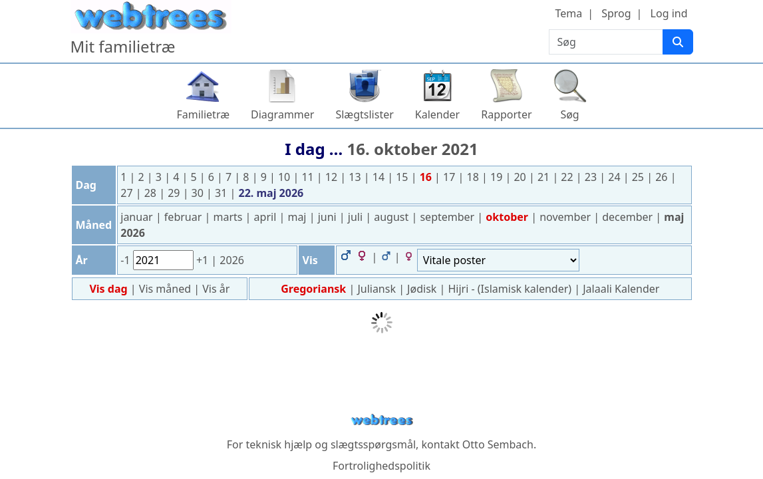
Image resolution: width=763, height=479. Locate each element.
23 (592, 177)
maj (298, 217)
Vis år (215, 288)
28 (151, 193)
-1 (126, 260)
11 (308, 177)
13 (356, 177)
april (266, 217)
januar (138, 217)
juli (356, 217)
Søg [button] (569, 114)
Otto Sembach (498, 444)
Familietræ (202, 114)
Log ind (669, 13)
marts (229, 217)
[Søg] (678, 42)
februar (184, 217)
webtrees (382, 420)
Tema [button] (568, 13)
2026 (232, 260)
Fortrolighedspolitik (381, 465)
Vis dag (109, 288)
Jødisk (421, 288)
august (392, 217)
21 (544, 177)
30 (199, 193)
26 (662, 177)
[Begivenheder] (498, 260)
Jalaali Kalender (621, 288)
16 (427, 177)
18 (474, 177)
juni (328, 217)
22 (568, 177)
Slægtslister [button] (364, 114)
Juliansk (376, 288)
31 (222, 193)
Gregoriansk (313, 288)
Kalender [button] (437, 114)
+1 (203, 260)
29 (175, 193)
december (628, 217)
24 (615, 177)
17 (450, 177)
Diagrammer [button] (282, 114)
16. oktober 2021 (412, 149)
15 (403, 177)
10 (285, 177)
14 (380, 177)
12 (332, 177)
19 (497, 177)
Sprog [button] (616, 13)
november (566, 217)
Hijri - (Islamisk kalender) (509, 288)
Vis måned (166, 288)
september (448, 217)
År (82, 260)
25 (639, 177)
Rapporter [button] (506, 114)
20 (521, 177)
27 (127, 193)
